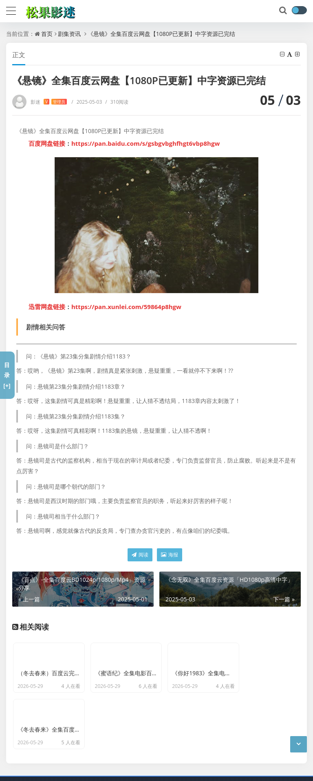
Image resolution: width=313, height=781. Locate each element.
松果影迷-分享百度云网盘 (130, 756)
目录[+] (6, 375)
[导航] (11, 10)
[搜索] (283, 10)
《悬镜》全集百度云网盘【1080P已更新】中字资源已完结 (161, 34)
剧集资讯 (69, 34)
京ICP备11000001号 (84, 768)
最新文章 (127, 768)
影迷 (49, 101)
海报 (169, 554)
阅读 (140, 554)
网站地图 (155, 768)
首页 (47, 34)
